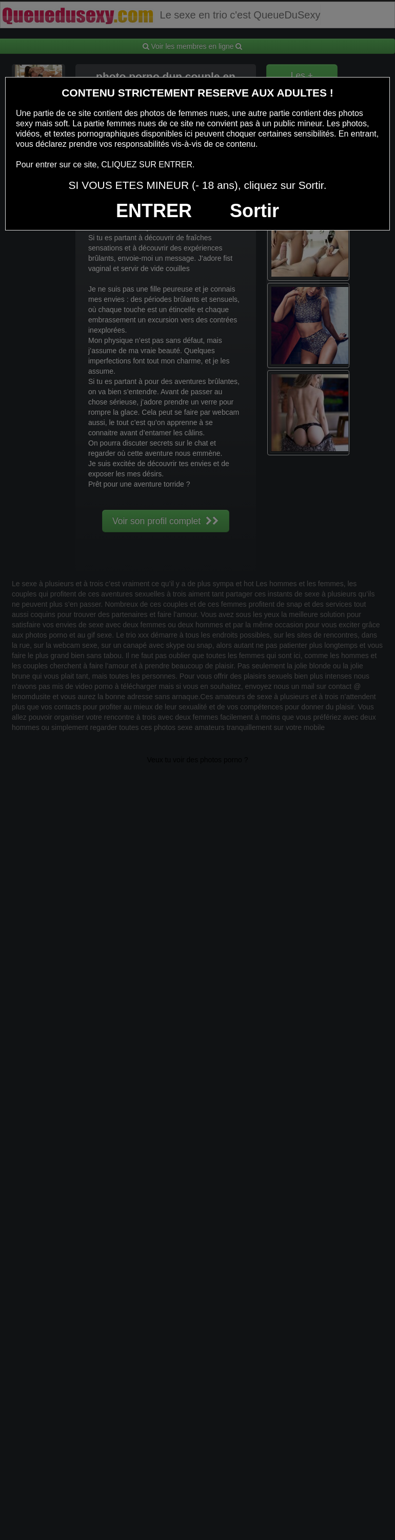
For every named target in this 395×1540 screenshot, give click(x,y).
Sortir (254, 210)
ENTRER (154, 210)
